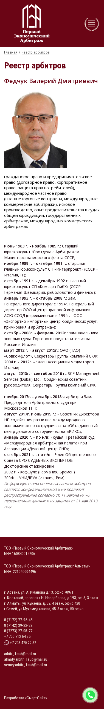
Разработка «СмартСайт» (25, 697)
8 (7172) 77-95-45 (18, 619)
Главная (10, 52)
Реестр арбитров (35, 52)
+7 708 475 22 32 (20, 642)
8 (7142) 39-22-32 (18, 625)
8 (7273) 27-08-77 (18, 630)
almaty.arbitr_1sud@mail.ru (25, 659)
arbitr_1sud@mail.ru (20, 653)
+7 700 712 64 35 (17, 636)
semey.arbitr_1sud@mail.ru (25, 664)
